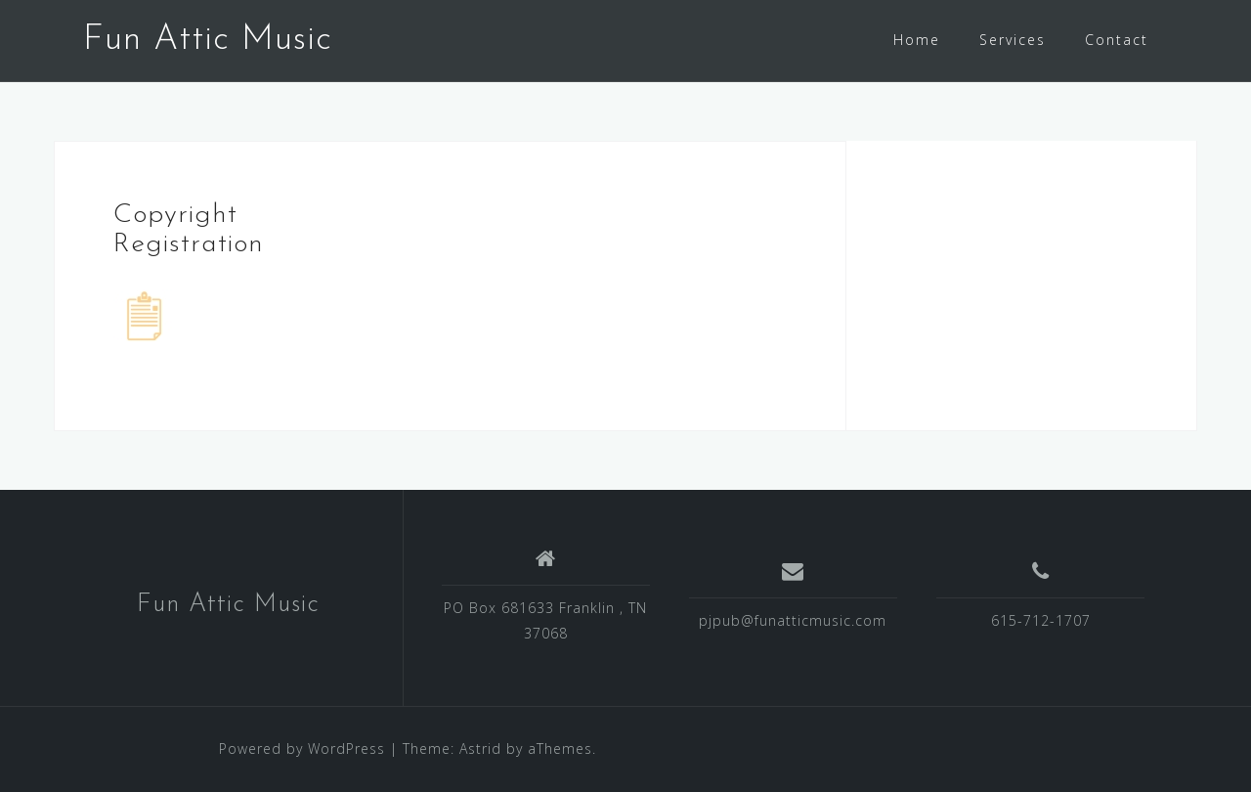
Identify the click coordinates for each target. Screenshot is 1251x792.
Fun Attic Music (207, 40)
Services (1012, 39)
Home (916, 39)
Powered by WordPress (302, 748)
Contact (1116, 39)
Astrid (480, 748)
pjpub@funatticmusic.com (792, 620)
